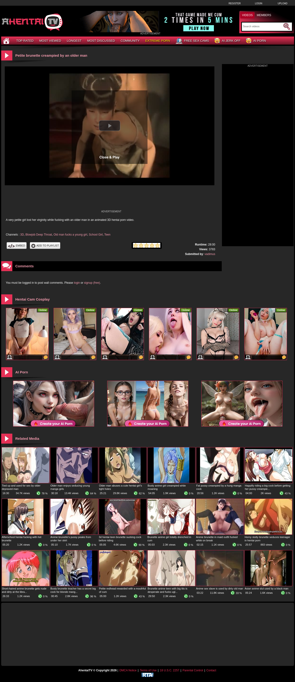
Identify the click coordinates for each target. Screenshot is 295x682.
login (77, 282)
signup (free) (92, 282)
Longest (74, 40)
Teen (107, 234)
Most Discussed (101, 40)
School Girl (96, 234)
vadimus (210, 254)
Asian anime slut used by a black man (267, 588)
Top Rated (25, 40)
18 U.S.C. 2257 (169, 670)
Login (258, 3)
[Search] (262, 26)
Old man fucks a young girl (70, 234)
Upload (282, 3)
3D (22, 234)
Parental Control (193, 670)
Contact (211, 670)
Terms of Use (148, 670)
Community (130, 40)
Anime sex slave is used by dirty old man (219, 588)
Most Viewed (50, 40)
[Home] (7, 40)
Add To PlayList (45, 245)
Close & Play (109, 157)
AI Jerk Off (227, 41)
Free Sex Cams (192, 41)
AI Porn (256, 41)
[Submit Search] (286, 27)
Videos (247, 15)
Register (235, 3)
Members (264, 15)
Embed (16, 245)
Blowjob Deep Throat (38, 234)
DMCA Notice (128, 670)
